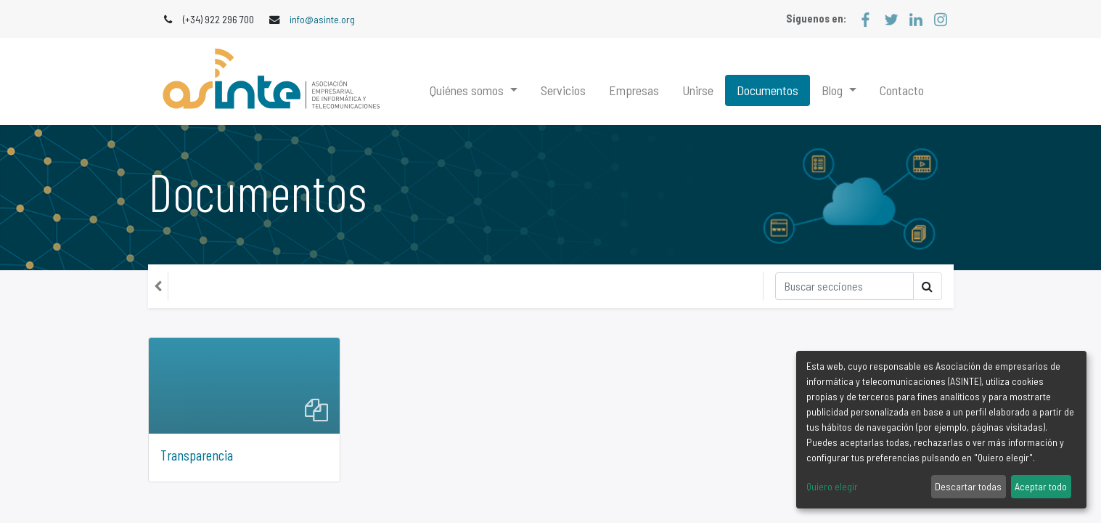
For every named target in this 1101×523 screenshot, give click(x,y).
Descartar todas (968, 486)
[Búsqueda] (844, 286)
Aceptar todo (1041, 486)
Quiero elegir (832, 486)
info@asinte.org (322, 19)
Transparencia (196, 454)
